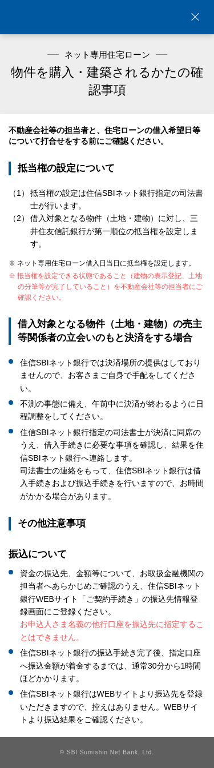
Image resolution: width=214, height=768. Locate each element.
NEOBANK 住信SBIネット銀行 (107, 17)
